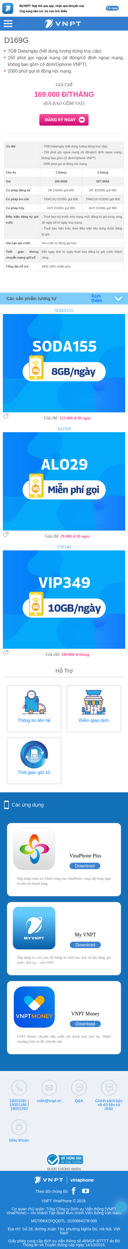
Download (85, 866)
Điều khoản (19, 1140)
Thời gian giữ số (34, 772)
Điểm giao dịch (94, 720)
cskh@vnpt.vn (49, 1101)
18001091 (18, 1101)
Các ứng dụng (27, 805)
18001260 (19, 1108)
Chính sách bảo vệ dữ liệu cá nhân (108, 1105)
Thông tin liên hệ (34, 720)
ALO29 (64, 428)
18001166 (18, 1104)
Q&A (79, 1101)
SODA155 (64, 310)
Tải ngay (112, 8)
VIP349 (64, 547)
